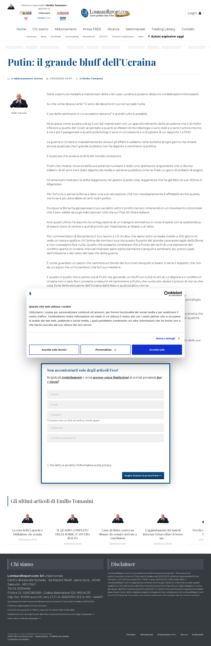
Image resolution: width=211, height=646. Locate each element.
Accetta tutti (157, 349)
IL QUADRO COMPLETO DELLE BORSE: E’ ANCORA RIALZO (72, 534)
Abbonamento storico (28, 78)
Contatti (188, 29)
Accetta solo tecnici (54, 349)
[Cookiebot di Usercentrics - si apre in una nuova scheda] (166, 293)
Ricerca (113, 29)
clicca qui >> (88, 614)
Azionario (32, 36)
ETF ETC (103, 36)
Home (21, 29)
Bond (43, 36)
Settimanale (135, 29)
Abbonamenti (66, 29)
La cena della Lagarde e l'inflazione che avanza (27, 532)
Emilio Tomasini (92, 78)
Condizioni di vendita (18, 639)
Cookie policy (41, 636)
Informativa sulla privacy (20, 636)
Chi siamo (40, 29)
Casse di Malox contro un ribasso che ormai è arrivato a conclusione (118, 534)
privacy (107, 465)
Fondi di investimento (123, 36)
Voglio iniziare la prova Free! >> (143, 475)
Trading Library (163, 29)
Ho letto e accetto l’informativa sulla (79, 465)
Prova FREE (92, 29)
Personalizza (106, 349)
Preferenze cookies (59, 636)
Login (194, 13)
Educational (89, 36)
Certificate (55, 36)
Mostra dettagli (165, 338)
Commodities (72, 36)
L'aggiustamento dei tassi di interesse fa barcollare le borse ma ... (163, 534)
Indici (140, 36)
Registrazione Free (166, 634)
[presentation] (73, 452)
